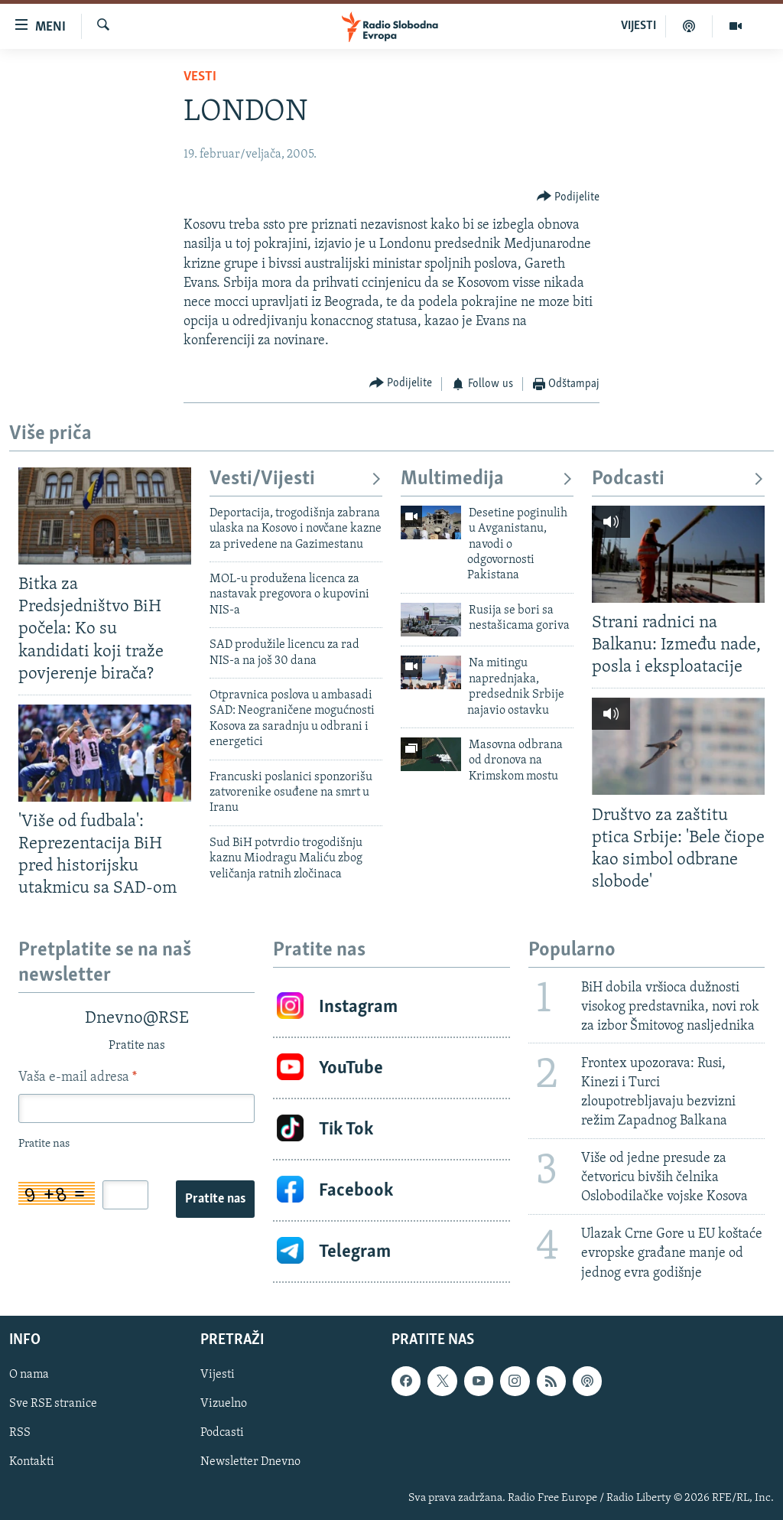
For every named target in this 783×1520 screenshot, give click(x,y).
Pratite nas (215, 1199)
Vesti (200, 77)
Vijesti (217, 1375)
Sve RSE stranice (53, 1404)
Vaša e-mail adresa (77, 1077)
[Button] (568, 197)
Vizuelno (223, 1404)
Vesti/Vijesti (296, 479)
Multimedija (487, 479)
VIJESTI (638, 26)
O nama (29, 1375)
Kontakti (31, 1462)
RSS (20, 1433)
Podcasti (678, 479)
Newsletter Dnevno (250, 1462)
